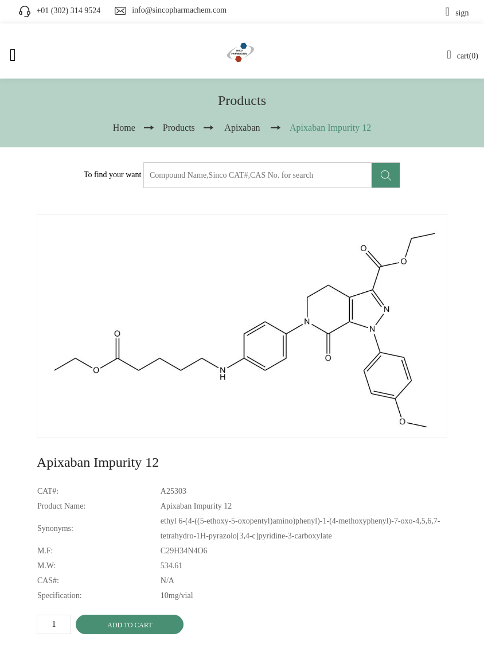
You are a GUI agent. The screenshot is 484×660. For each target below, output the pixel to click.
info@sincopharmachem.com (179, 10)
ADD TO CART (129, 625)
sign (457, 13)
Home (124, 127)
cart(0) (462, 56)
